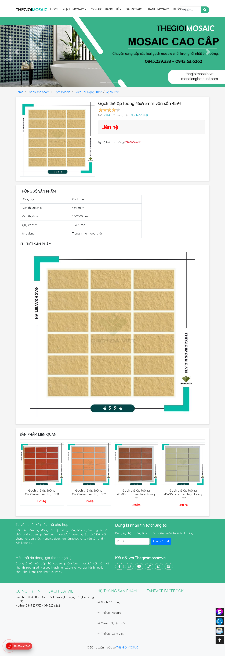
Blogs (179, 9)
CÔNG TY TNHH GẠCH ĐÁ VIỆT (46, 591)
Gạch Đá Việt (139, 115)
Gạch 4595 (112, 92)
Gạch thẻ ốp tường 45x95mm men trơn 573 (89, 492)
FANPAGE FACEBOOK (165, 590)
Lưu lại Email (161, 541)
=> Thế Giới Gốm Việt (110, 633)
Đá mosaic (134, 9)
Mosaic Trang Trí (106, 9)
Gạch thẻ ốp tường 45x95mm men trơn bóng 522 (183, 494)
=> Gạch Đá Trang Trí (110, 602)
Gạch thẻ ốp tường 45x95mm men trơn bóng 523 (136, 494)
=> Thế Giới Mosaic (109, 612)
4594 (107, 115)
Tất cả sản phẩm (38, 92)
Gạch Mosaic (74, 9)
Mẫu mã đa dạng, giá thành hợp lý (44, 558)
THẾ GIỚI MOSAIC (127, 647)
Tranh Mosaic (157, 9)
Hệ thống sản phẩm (117, 590)
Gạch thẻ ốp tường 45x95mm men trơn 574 (42, 492)
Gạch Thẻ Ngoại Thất (88, 92)
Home (54, 9)
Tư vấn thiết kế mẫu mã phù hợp (42, 524)
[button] (17, 52)
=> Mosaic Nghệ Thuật (111, 623)
